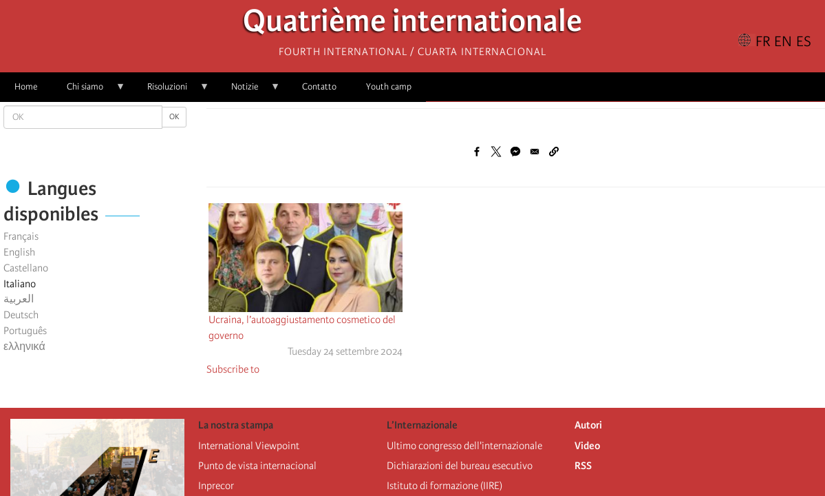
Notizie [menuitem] (248, 91)
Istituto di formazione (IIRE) (444, 485)
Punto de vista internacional (257, 465)
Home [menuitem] (25, 86)
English (19, 252)
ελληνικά (24, 346)
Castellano (25, 268)
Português (25, 330)
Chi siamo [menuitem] (88, 91)
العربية (18, 299)
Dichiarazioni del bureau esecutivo (460, 465)
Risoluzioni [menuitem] (171, 91)
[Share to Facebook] (477, 151)
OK (174, 116)
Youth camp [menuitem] (388, 86)
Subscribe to (232, 369)
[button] (554, 151)
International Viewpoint (248, 446)
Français (21, 236)
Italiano (19, 284)
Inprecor (216, 485)
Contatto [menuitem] (319, 86)
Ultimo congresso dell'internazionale (464, 446)
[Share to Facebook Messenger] (515, 151)
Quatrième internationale (412, 24)
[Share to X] (496, 151)
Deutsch (21, 315)
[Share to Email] (535, 151)
